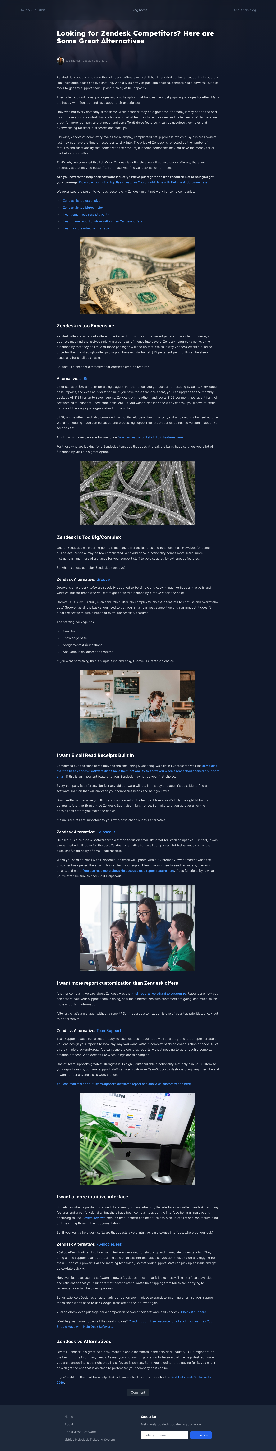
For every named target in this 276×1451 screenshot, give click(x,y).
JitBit (84, 378)
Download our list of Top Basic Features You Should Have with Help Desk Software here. (143, 182)
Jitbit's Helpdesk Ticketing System (89, 1439)
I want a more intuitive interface (86, 228)
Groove (103, 579)
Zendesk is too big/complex (83, 207)
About (68, 1424)
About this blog (245, 10)
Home (68, 1416)
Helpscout (105, 832)
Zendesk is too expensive (81, 201)
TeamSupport (108, 1030)
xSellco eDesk (109, 1244)
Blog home (139, 10)
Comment (138, 1392)
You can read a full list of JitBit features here (150, 437)
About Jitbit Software (80, 1432)
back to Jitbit (32, 10)
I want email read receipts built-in (87, 214)
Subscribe (201, 1435)
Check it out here (193, 1312)
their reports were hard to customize (158, 993)
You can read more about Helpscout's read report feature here (128, 871)
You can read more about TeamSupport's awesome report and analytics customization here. (124, 1084)
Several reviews (94, 1218)
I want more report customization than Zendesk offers (102, 221)
